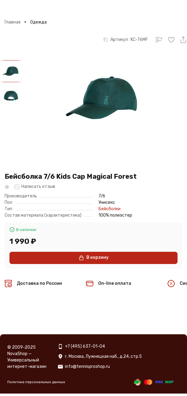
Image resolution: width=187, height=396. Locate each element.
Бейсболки (109, 208)
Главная (12, 22)
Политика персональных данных (36, 382)
